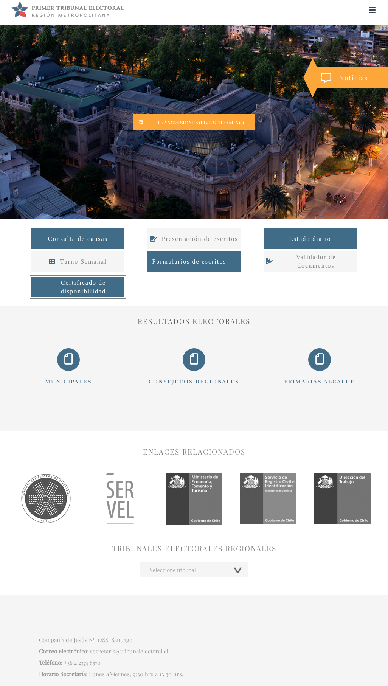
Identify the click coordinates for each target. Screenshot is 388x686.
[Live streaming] (194, 122)
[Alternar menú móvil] (373, 10)
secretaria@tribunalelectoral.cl (129, 651)
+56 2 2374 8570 (82, 662)
